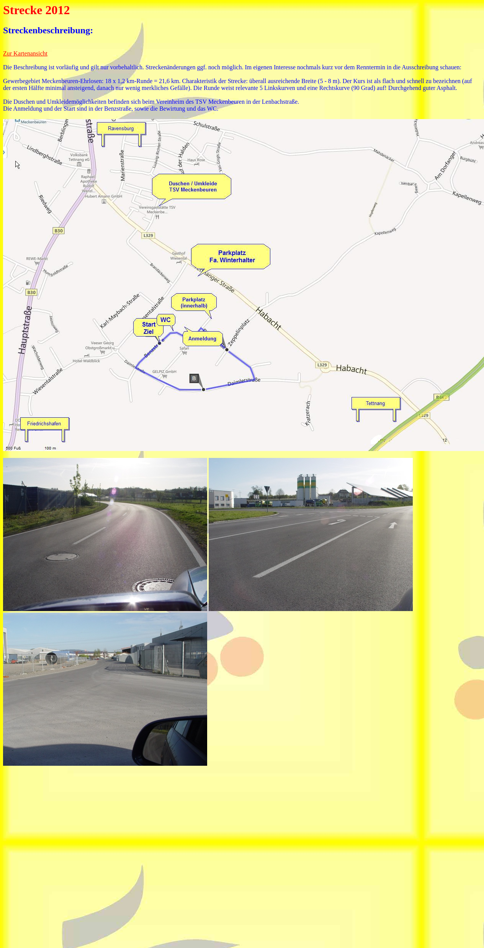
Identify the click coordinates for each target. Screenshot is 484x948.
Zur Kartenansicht (25, 53)
